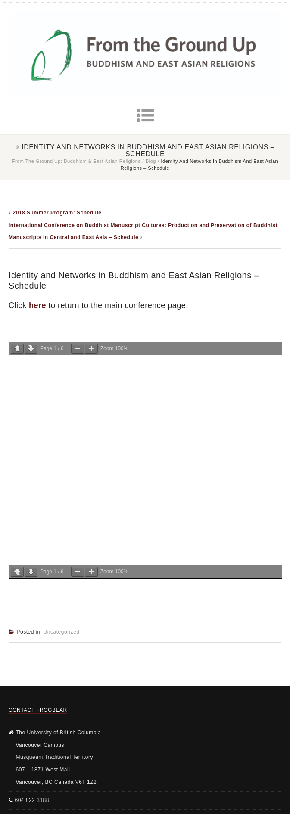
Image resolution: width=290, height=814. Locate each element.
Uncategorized (62, 632)
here (37, 305)
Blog (151, 161)
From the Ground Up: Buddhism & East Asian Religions (76, 161)
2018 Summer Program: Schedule (57, 213)
